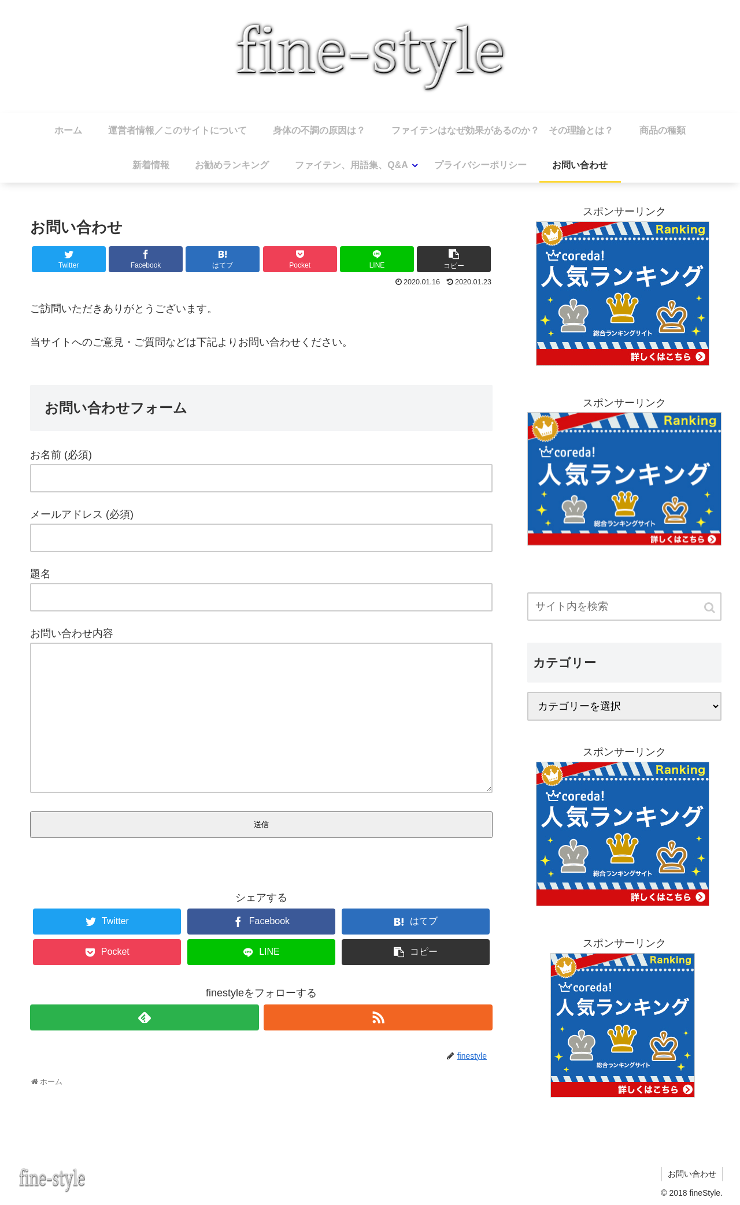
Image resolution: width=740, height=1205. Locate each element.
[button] (711, 608)
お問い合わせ (692, 1173)
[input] (624, 606)
